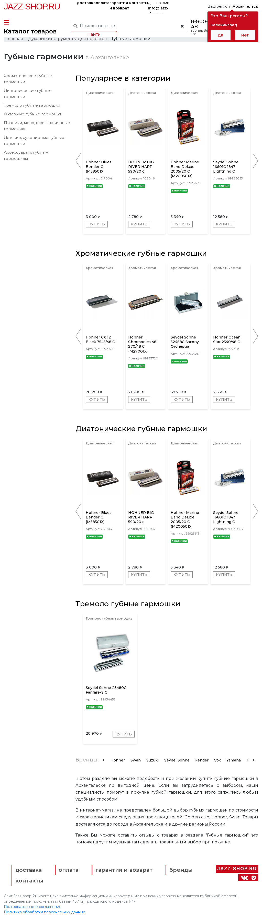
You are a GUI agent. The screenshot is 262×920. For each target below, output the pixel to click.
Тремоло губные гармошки (32, 105)
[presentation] (103, 759)
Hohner (118, 760)
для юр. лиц (158, 7)
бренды (181, 870)
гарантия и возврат (119, 5)
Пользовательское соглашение (32, 906)
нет (245, 35)
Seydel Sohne (177, 760)
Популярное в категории (123, 78)
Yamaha (233, 760)
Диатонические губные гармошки (141, 429)
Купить (97, 224)
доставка (86, 3)
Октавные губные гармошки (33, 114)
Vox (217, 760)
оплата (103, 3)
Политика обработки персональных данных (44, 912)
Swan (135, 760)
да (220, 35)
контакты (138, 3)
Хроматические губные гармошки (141, 253)
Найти (94, 34)
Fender (202, 760)
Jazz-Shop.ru (32, 6)
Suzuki (152, 760)
